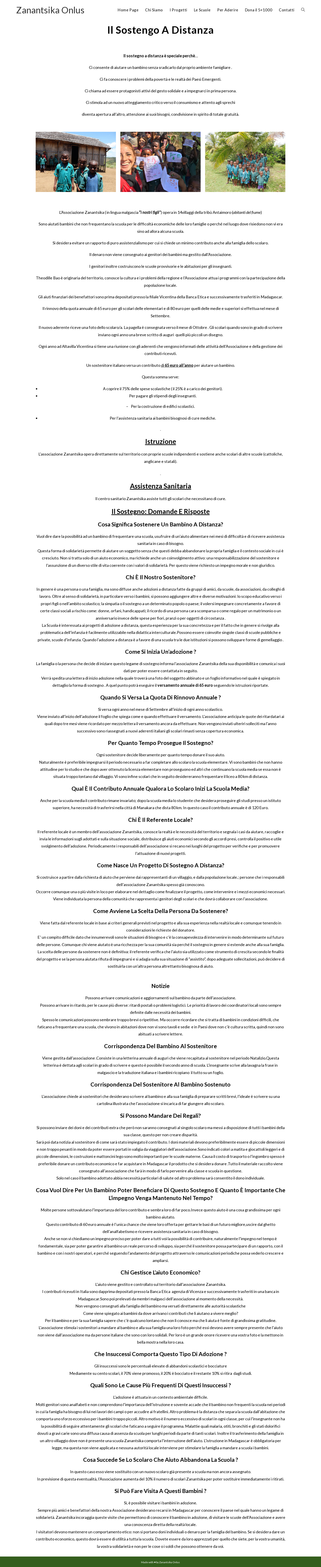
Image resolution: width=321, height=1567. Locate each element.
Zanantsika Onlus (50, 10)
